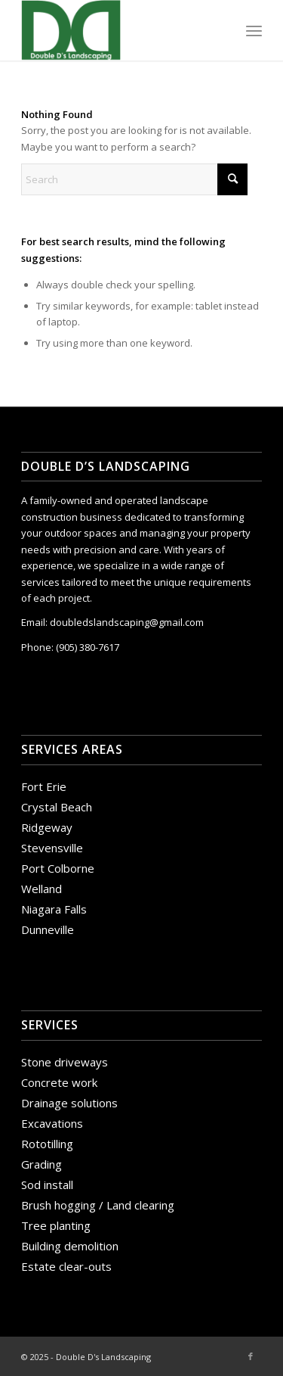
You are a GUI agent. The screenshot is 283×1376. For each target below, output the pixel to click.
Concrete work (59, 1082)
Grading (41, 1164)
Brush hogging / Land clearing (97, 1205)
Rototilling (47, 1143)
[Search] (134, 179)
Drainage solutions (69, 1102)
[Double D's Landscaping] (117, 30)
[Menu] (254, 30)
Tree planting (56, 1225)
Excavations (52, 1123)
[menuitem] (254, 30)
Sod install (47, 1184)
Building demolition (69, 1245)
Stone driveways (64, 1061)
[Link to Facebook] (250, 1356)
